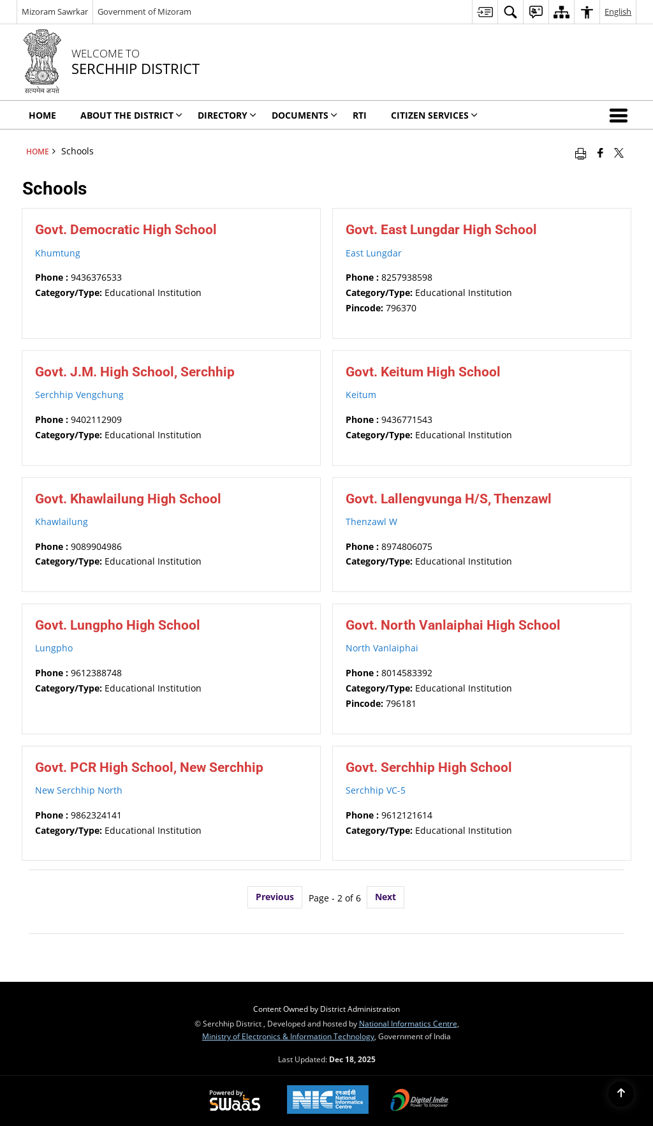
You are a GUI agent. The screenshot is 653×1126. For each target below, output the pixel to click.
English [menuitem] (618, 11)
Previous (275, 897)
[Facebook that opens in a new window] (600, 152)
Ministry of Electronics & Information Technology (288, 1036)
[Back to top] (621, 1094)
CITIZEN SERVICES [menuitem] (434, 115)
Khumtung (57, 253)
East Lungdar (374, 253)
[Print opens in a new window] (580, 152)
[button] (621, 115)
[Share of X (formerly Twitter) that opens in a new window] (619, 152)
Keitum (361, 395)
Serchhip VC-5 (376, 790)
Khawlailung (61, 521)
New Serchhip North (78, 790)
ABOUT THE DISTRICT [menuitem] (131, 115)
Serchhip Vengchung (79, 395)
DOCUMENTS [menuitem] (304, 115)
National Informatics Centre (408, 1023)
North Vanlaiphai (382, 648)
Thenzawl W (371, 521)
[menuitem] (484, 12)
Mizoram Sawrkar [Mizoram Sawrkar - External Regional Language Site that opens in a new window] (55, 11)
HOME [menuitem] (42, 115)
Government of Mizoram (144, 11)
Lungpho (54, 648)
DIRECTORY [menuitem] (227, 115)
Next (385, 897)
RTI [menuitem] (360, 115)
